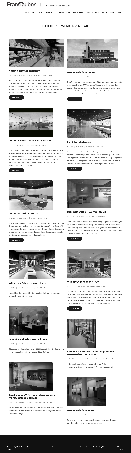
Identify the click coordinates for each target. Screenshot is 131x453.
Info (53, 447)
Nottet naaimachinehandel (24, 70)
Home (48, 447)
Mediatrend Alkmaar (79, 142)
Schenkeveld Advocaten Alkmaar (28, 339)
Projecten (39, 75)
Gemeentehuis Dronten (81, 72)
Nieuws (33, 75)
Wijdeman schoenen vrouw (83, 282)
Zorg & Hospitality (50, 402)
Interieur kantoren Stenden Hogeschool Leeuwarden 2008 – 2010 (90, 353)
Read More (16, 97)
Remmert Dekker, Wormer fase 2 (86, 212)
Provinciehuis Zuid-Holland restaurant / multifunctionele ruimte (32, 396)
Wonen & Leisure (117, 447)
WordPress (10, 449)
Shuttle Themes (21, 447)
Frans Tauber (22, 75)
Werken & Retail (47, 75)
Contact (120, 449)
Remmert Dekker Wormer (24, 213)
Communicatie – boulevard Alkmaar (30, 140)
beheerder (21, 288)
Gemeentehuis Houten (80, 410)
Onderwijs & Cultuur (93, 359)
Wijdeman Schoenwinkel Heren (27, 283)
